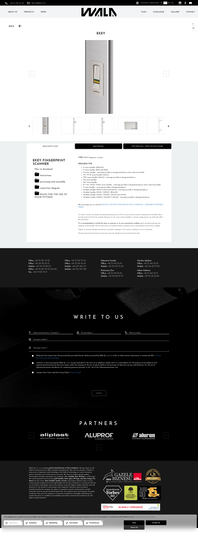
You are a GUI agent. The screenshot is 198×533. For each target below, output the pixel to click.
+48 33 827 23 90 (14, 3)
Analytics (33, 527)
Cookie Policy (139, 521)
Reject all (174, 527)
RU (172, 3)
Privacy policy (150, 521)
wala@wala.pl (36, 3)
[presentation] (99, 380)
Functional (73, 527)
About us (12, 12)
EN (165, 3)
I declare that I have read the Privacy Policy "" (58, 373)
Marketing (53, 527)
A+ (193, 28)
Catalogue (158, 12)
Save (133, 527)
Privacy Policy (75, 373)
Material (98, 146)
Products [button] (29, 12)
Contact (190, 12)
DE (169, 3)
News (43, 12)
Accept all (154, 527)
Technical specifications (147, 146)
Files (143, 12)
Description (50, 146)
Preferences (94, 527)
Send (99, 393)
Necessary (13, 527)
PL (162, 3)
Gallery (175, 12)
